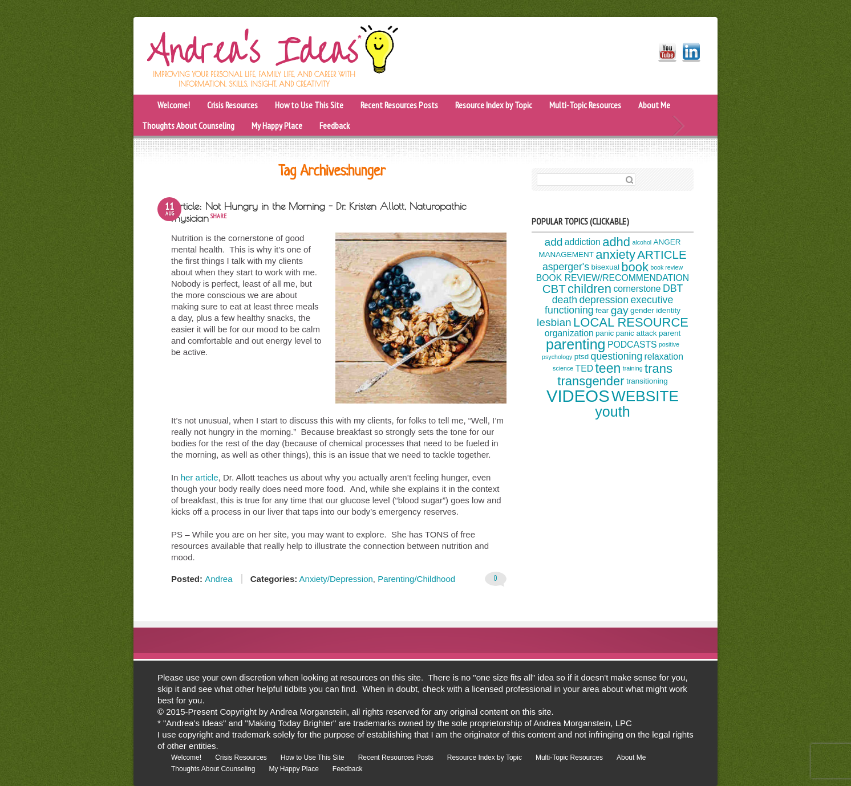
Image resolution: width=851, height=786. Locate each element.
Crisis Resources (232, 105)
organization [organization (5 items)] (569, 333)
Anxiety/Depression (336, 579)
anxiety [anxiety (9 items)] (615, 254)
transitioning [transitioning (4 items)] (647, 381)
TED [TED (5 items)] (585, 368)
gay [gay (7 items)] (620, 310)
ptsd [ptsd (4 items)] (581, 357)
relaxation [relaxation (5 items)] (664, 356)
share (218, 215)
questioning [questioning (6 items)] (617, 356)
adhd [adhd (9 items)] (616, 242)
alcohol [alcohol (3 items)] (641, 242)
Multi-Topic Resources (585, 105)
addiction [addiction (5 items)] (583, 242)
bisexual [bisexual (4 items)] (605, 267)
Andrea (218, 579)
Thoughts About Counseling (188, 125)
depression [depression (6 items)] (604, 300)
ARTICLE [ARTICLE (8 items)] (661, 254)
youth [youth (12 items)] (612, 412)
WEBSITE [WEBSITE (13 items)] (645, 396)
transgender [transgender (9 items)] (590, 381)
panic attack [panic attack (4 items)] (636, 333)
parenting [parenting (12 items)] (576, 344)
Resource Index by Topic (493, 105)
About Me (654, 105)
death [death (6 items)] (564, 300)
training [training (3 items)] (633, 368)
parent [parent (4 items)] (669, 333)
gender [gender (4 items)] (642, 310)
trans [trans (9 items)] (658, 368)
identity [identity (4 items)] (668, 310)
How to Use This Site (309, 105)
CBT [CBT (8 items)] (554, 288)
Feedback (334, 125)
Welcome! (173, 105)
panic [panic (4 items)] (604, 333)
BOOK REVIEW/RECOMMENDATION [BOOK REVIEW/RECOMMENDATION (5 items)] (612, 278)
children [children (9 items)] (589, 289)
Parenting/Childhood (416, 579)
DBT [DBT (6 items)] (673, 288)
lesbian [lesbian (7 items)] (554, 322)
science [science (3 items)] (563, 368)
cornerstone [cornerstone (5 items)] (636, 289)
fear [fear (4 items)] (602, 310)
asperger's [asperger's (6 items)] (565, 266)
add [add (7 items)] (554, 242)
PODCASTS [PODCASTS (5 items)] (632, 344)
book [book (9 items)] (635, 267)
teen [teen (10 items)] (608, 368)
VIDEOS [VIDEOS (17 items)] (578, 395)
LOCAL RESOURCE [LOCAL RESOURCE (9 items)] (630, 322)
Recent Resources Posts (399, 105)
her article (199, 477)
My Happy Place (277, 125)
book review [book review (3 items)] (666, 267)
